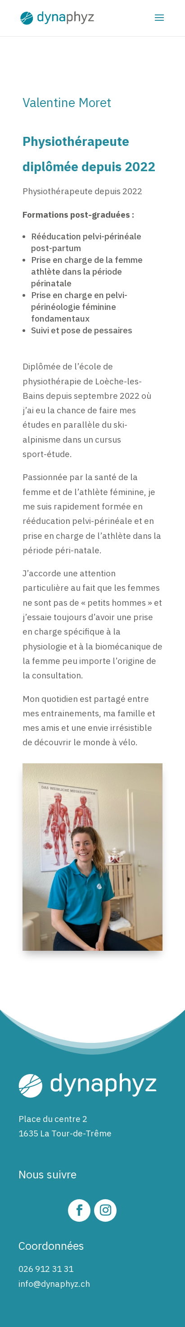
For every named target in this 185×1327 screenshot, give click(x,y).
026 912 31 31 (45, 1268)
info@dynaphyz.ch (54, 1283)
